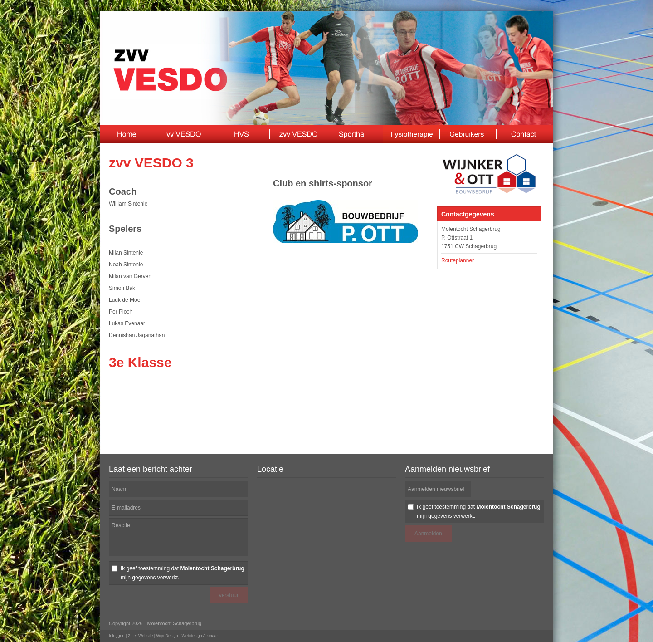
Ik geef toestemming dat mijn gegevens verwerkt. (182, 573)
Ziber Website (140, 635)
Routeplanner (457, 260)
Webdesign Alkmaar (200, 635)
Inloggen (117, 635)
